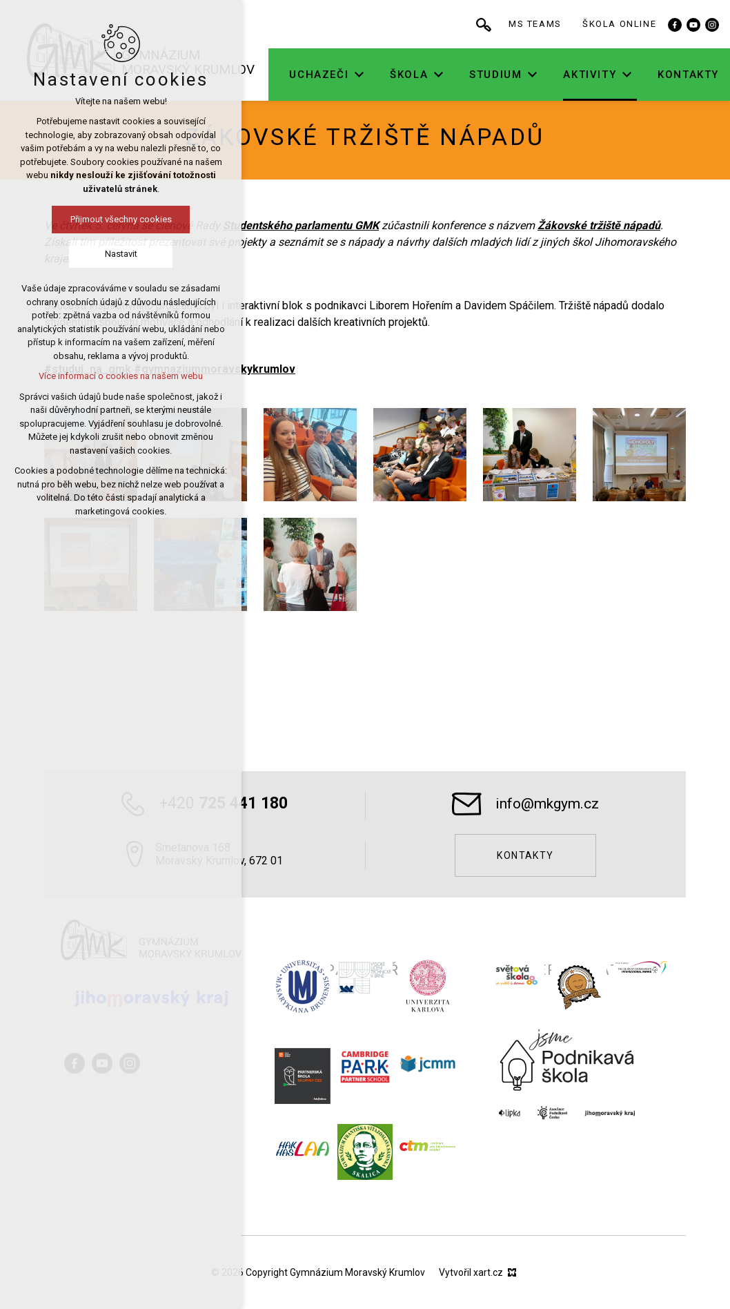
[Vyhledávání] (514, 24)
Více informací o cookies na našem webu (121, 376)
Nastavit (121, 254)
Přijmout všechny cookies (121, 219)
